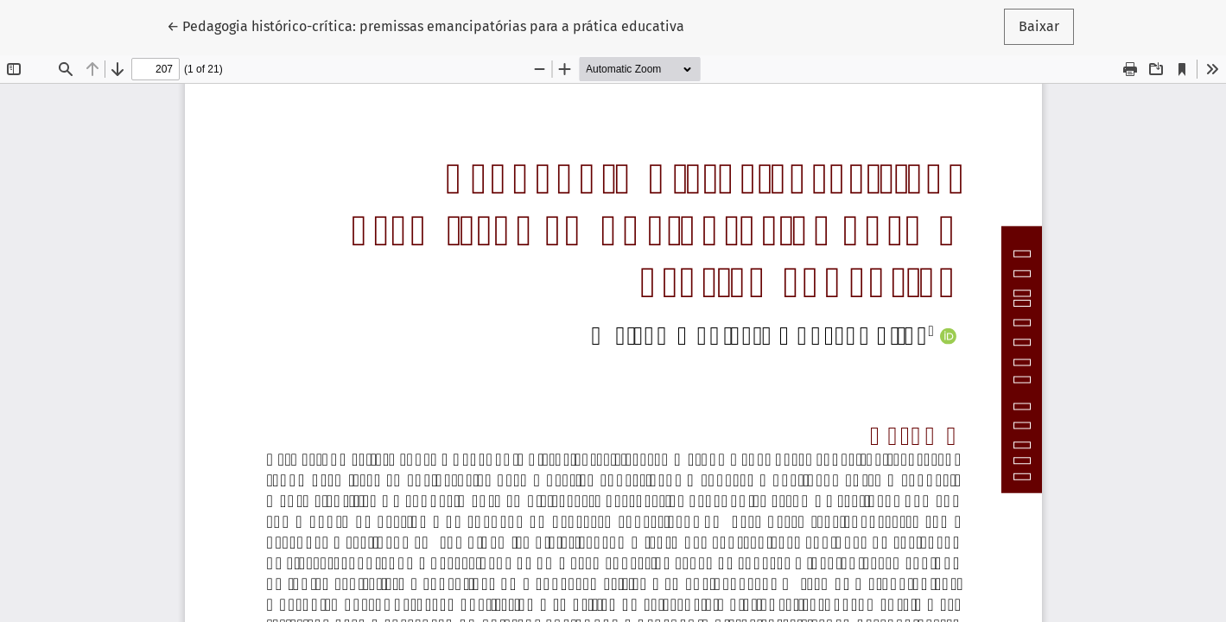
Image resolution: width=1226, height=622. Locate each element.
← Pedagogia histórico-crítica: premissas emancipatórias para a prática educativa (425, 25)
